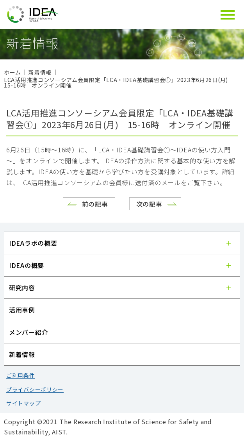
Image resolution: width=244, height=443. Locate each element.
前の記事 (95, 204)
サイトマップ (23, 403)
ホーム (12, 72)
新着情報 (22, 354)
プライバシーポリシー (35, 389)
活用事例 (22, 309)
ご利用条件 (20, 375)
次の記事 (149, 204)
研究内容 (22, 287)
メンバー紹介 (28, 332)
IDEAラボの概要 (33, 243)
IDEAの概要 (26, 265)
